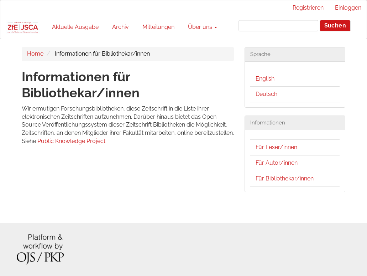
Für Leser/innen (276, 147)
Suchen (335, 25)
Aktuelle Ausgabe (75, 27)
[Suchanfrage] (278, 25)
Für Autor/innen (277, 162)
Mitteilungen (158, 27)
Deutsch (266, 94)
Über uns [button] (202, 27)
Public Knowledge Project (71, 141)
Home (35, 53)
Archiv (120, 27)
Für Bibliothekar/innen (285, 178)
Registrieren (308, 7)
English (265, 78)
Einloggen (348, 7)
